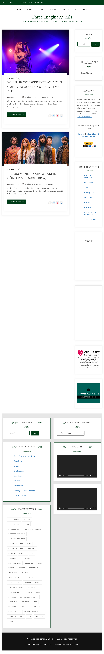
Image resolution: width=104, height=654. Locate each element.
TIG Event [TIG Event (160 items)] (39, 616)
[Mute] (91, 475)
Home (18, 9)
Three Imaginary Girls (52, 17)
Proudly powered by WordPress (40, 644)
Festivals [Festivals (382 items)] (29, 563)
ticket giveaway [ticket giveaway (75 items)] (31, 611)
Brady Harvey (15, 97)
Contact (53, 9)
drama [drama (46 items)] (27, 558)
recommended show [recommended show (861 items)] (29, 597)
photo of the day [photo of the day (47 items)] (32, 592)
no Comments (46, 97)
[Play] (60, 475)
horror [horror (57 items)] (22, 568)
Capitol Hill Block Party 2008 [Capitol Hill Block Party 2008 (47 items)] (21, 548)
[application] (77, 466)
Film (41, 9)
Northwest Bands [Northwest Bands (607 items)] (32, 582)
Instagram (89, 192)
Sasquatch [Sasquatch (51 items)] (13, 602)
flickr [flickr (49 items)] (11, 568)
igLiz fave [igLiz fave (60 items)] (33, 568)
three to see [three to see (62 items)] (14, 611)
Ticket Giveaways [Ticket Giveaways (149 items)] (16, 616)
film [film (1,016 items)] (40, 563)
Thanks (22, 2)
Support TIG (69, 9)
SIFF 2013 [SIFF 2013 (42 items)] (36, 607)
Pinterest (88, 207)
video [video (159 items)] (10, 621)
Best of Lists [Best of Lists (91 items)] (14, 524)
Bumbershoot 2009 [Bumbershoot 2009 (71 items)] (16, 539)
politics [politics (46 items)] (12, 597)
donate (81, 134)
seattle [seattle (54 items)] (25, 602)
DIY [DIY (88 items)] (32, 553)
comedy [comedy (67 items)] (11, 553)
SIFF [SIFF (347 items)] (35, 602)
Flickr (87, 202)
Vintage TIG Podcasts (24, 491)
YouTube (88, 197)
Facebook (88, 183)
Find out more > (84, 117)
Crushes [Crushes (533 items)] (22, 553)
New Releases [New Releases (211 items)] (14, 582)
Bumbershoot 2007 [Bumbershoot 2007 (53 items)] (33, 529)
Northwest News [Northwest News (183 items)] (15, 587)
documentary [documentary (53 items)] (14, 558)
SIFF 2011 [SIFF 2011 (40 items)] (24, 607)
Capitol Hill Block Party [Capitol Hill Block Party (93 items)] (19, 543)
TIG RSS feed (90, 220)
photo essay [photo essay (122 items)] (33, 587)
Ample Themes (71, 644)
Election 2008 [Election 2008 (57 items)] (14, 563)
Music (30, 9)
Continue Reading (16, 114)
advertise (91, 134)
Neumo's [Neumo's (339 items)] (29, 577)
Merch (84, 9)
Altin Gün (14, 78)
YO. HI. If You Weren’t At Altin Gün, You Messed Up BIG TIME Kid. (34, 87)
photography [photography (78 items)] (14, 592)
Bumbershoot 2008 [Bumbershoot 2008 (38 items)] (16, 534)
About (4, 2)
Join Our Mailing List (24, 456)
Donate (13, 2)
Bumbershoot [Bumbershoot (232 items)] (14, 529)
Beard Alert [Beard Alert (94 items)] (13, 519)
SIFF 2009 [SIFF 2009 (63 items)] (12, 607)
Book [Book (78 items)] (26, 524)
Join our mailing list (38, 2)
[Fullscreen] (94, 475)
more (92, 136)
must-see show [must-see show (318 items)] (14, 577)
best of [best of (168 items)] (27, 519)
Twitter (88, 188)
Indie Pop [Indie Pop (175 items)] (26, 573)
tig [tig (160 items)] (29, 616)
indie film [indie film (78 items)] (13, 573)
